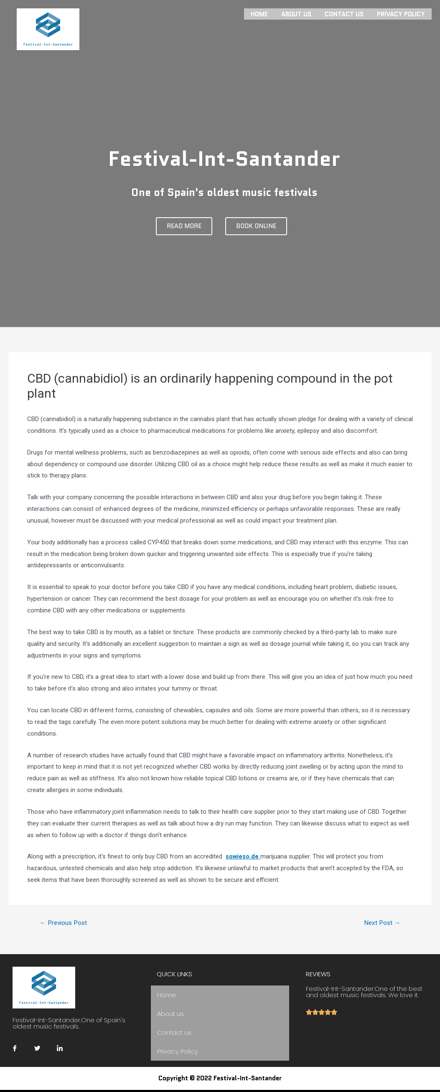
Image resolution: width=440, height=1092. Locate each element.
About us (296, 13)
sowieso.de (243, 856)
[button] (184, 226)
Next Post (381, 922)
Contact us (344, 13)
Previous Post (65, 922)
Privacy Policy (401, 13)
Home (259, 13)
